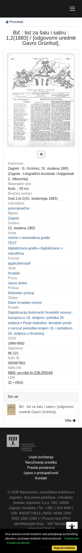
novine (13, 238)
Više (70, 420)
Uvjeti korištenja (41, 457)
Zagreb (13, 218)
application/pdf (19, 263)
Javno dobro (17, 283)
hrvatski (14, 273)
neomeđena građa (35, 238)
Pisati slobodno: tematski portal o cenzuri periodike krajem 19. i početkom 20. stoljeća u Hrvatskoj (40, 328)
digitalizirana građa (22, 248)
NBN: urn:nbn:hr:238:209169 (30, 373)
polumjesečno (19, 208)
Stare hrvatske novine (25, 302)
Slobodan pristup (21, 293)
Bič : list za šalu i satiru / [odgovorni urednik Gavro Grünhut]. (40, 409)
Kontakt (41, 478)
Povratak (14, 22)
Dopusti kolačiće (64, 547)
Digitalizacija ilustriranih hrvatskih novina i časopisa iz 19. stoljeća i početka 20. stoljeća (40, 318)
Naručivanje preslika (41, 462)
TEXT (12, 243)
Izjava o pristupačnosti (41, 473)
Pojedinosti (72, 538)
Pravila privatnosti (41, 467)
